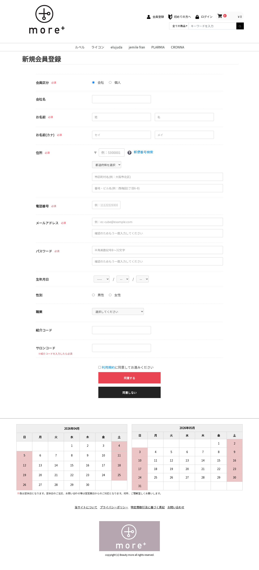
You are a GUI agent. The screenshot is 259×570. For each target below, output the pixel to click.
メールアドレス (47, 223)
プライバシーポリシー (113, 506)
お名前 (41, 117)
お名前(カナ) (45, 135)
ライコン (97, 47)
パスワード (44, 251)
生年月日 (42, 279)
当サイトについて (82, 506)
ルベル (80, 47)
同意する (129, 378)
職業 (39, 312)
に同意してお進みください (126, 367)
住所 (39, 152)
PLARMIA (158, 47)
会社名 (41, 99)
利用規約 (108, 367)
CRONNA (177, 47)
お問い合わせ (179, 506)
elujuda (116, 47)
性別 (39, 295)
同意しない (129, 393)
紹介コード (44, 330)
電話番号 (42, 206)
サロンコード (45, 348)
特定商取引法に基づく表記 (149, 506)
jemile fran (137, 47)
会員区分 (42, 82)
